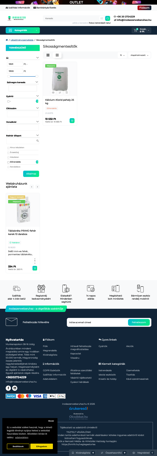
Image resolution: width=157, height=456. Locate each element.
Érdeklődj (14, 152)
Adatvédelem (50, 379)
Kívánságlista (50, 354)
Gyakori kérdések (79, 382)
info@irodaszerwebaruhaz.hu (132, 20)
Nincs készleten (17, 147)
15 (122, 55)
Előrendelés (15, 162)
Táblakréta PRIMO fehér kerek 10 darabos (22, 232)
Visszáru (74, 358)
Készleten (14, 157)
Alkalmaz (31, 173)
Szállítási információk (18, 7)
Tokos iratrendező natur (100, 23)
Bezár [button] (51, 421)
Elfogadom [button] (41, 446)
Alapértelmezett (139, 55)
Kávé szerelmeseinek (137, 379)
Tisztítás (130, 374)
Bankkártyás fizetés (44, 7)
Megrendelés (50, 350)
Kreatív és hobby (108, 379)
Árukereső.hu (78, 414)
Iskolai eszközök (107, 374)
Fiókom (144, 7)
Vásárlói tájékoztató (81, 377)
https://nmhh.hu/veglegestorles (78, 444)
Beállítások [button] (18, 446)
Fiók (45, 346)
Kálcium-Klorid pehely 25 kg (59, 101)
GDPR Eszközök (51, 370)
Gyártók (103, 346)
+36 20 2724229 (124, 16)
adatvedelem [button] (21, 437)
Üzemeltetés (133, 370)
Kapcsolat (75, 353)
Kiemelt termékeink (56, 30)
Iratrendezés (105, 370)
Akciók (129, 346)
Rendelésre (15, 167)
